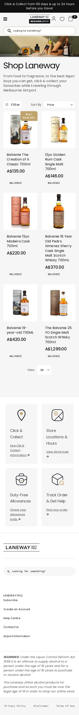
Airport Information (16, 636)
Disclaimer (41, 705)
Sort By (36, 104)
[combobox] (39, 31)
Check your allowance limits (18, 514)
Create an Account (16, 609)
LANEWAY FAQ (13, 595)
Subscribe (10, 600)
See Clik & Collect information (19, 450)
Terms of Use (65, 705)
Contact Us (11, 627)
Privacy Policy (15, 705)
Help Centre (11, 618)
